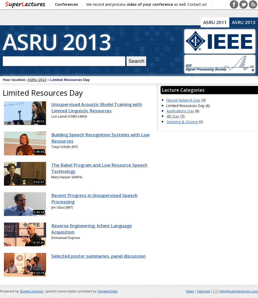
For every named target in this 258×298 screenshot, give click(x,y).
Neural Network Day (183, 100)
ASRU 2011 (215, 22)
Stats (190, 291)
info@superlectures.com (238, 291)
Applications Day (180, 110)
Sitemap (203, 291)
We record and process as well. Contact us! (146, 4)
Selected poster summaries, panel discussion (98, 256)
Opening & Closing (182, 121)
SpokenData (107, 291)
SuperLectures (31, 291)
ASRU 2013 (57, 41)
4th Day (172, 116)
